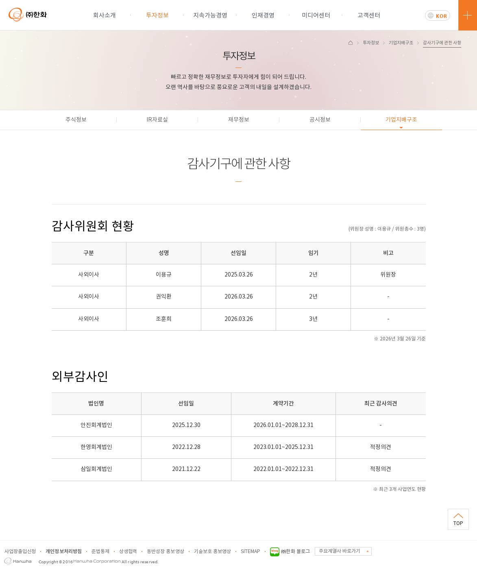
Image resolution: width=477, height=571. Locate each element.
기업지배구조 (401, 43)
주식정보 (76, 120)
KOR (441, 16)
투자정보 (157, 15)
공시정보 (320, 120)
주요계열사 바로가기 (339, 551)
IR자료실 (157, 120)
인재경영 (263, 15)
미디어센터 (316, 15)
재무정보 (238, 120)
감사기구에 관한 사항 (442, 43)
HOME (350, 43)
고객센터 (368, 15)
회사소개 (104, 15)
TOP (458, 523)
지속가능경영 (210, 15)
